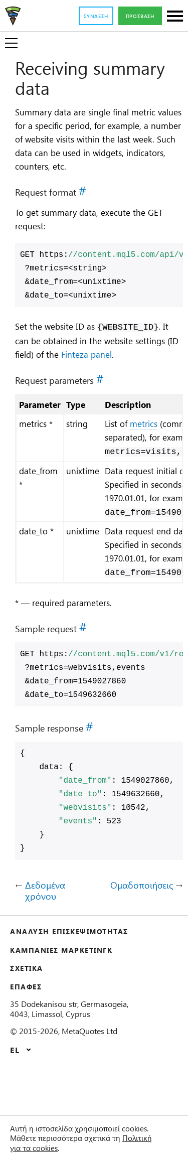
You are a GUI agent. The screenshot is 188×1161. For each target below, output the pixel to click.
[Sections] (175, 17)
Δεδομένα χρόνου (47, 937)
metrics (162, 441)
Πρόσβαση (137, 16)
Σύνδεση (87, 16)
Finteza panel (147, 370)
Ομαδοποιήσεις (138, 931)
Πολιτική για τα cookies (67, 1147)
